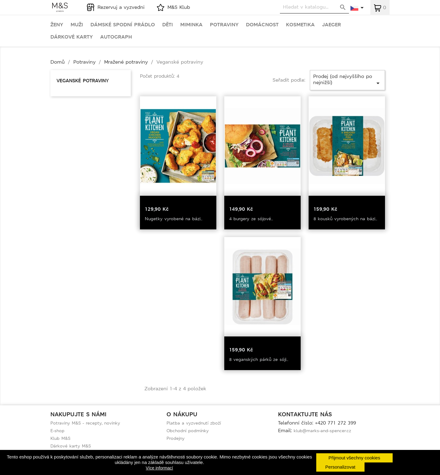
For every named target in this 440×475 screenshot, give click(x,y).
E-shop (57, 430)
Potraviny (224, 25)
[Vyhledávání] (314, 7)
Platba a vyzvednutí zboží (194, 423)
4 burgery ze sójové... (251, 218)
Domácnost (262, 25)
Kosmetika (300, 25)
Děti (167, 25)
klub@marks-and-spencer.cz (322, 430)
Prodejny (176, 438)
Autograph (116, 37)
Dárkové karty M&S (70, 446)
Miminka (191, 25)
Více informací (159, 468)
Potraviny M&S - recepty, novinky (85, 423)
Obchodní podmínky (188, 430)
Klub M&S (60, 438)
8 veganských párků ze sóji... (258, 359)
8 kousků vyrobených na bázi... (345, 218)
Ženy (56, 25)
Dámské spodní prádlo (122, 25)
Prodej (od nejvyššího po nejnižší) (347, 80)
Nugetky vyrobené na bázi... (173, 218)
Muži (77, 25)
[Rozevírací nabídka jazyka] (357, 8)
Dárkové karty (71, 37)
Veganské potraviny (83, 80)
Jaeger (331, 25)
